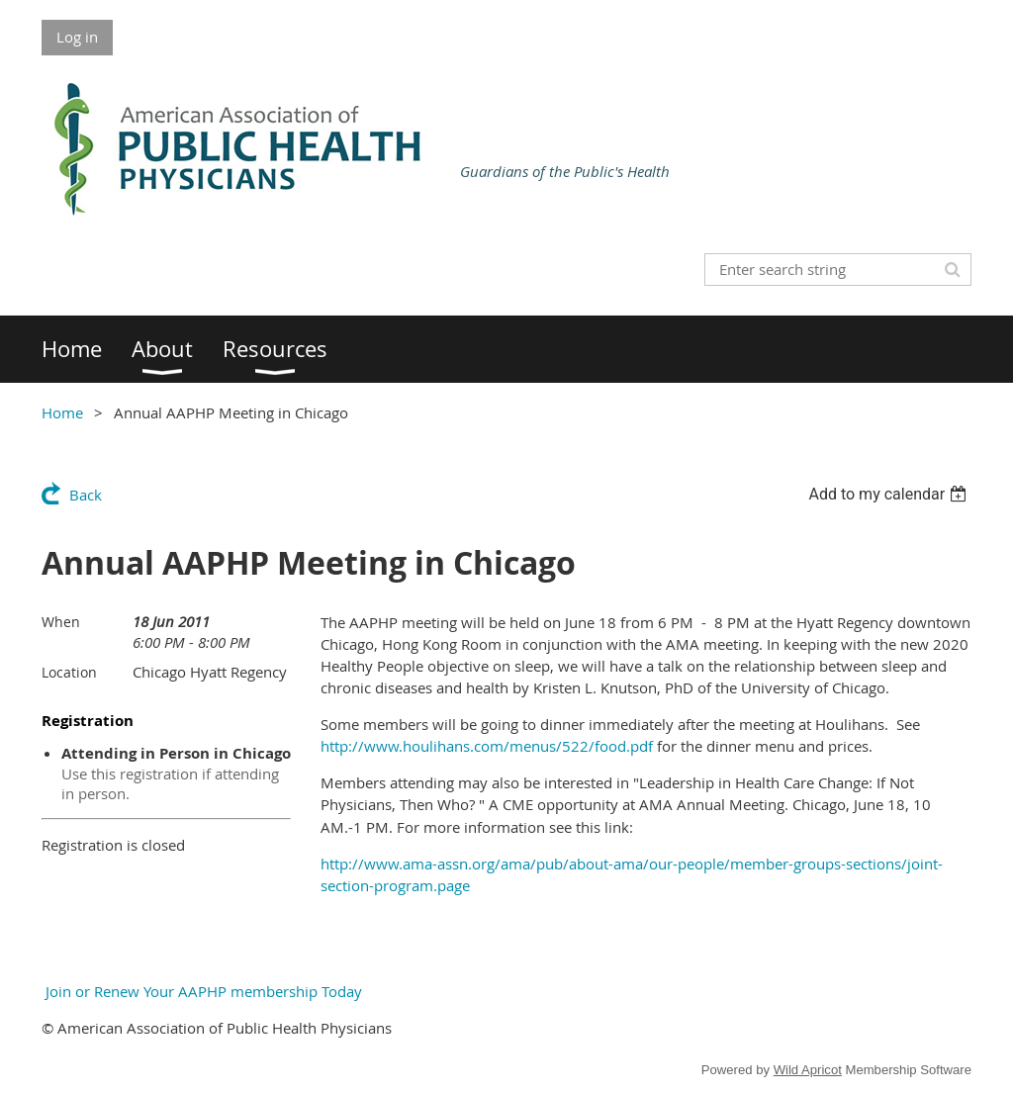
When (61, 621)
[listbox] (889, 494)
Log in (77, 36)
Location (69, 672)
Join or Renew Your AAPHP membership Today (202, 991)
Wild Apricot (808, 1069)
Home (62, 412)
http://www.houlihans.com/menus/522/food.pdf (487, 746)
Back (85, 494)
